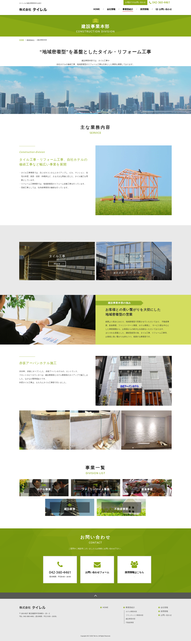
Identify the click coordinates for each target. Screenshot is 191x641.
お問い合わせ (165, 9)
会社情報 (111, 9)
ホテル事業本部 (131, 611)
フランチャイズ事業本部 (134, 615)
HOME (96, 9)
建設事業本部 (130, 619)
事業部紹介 (128, 9)
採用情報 (144, 9)
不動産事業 (130, 622)
